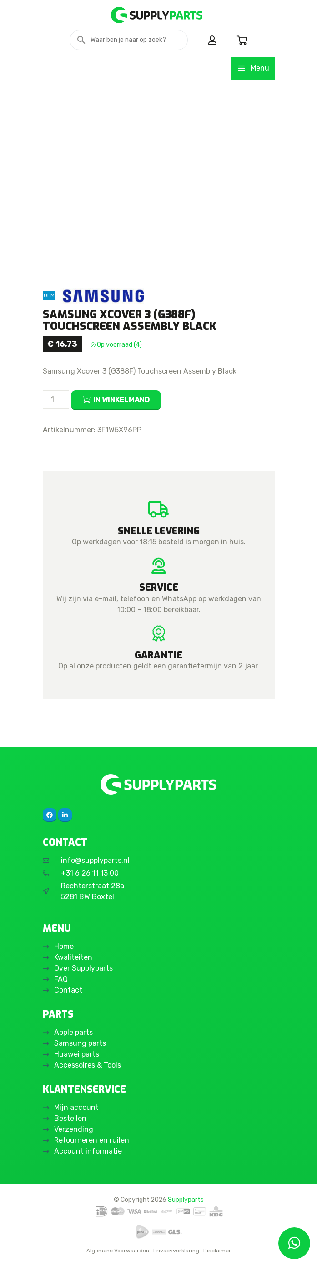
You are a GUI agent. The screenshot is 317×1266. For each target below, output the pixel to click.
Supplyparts (186, 1199)
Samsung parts (80, 1043)
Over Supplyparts (83, 968)
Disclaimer (217, 1250)
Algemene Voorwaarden (117, 1250)
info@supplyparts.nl (95, 860)
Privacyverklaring (176, 1250)
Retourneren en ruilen (91, 1140)
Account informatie (88, 1151)
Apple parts (73, 1032)
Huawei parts (76, 1054)
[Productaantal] (56, 399)
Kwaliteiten (73, 957)
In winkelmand (121, 399)
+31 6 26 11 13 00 (90, 873)
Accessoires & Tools (87, 1065)
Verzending (73, 1129)
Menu (252, 68)
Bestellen (70, 1118)
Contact (68, 990)
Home (64, 946)
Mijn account (76, 1107)
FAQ (61, 979)
